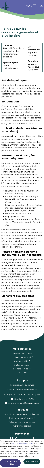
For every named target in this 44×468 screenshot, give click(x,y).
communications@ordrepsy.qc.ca (23, 403)
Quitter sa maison (22, 365)
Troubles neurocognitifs (22, 357)
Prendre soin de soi (22, 369)
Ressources (22, 372)
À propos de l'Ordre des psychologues (22, 394)
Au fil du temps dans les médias (22, 390)
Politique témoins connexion (22, 422)
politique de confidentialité (22, 443)
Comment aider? (22, 361)
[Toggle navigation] (31, 6)
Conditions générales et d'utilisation (22, 414)
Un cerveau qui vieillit (22, 353)
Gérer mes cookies (22, 426)
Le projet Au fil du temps (22, 385)
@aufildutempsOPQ (24, 399)
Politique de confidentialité (22, 418)
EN (41, 6)
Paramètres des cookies (10, 463)
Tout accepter (32, 461)
